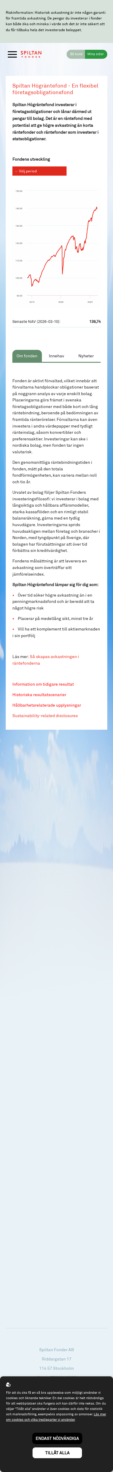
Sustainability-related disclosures (45, 715)
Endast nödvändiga (57, 1438)
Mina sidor (95, 54)
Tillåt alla (57, 1452)
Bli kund (76, 54)
